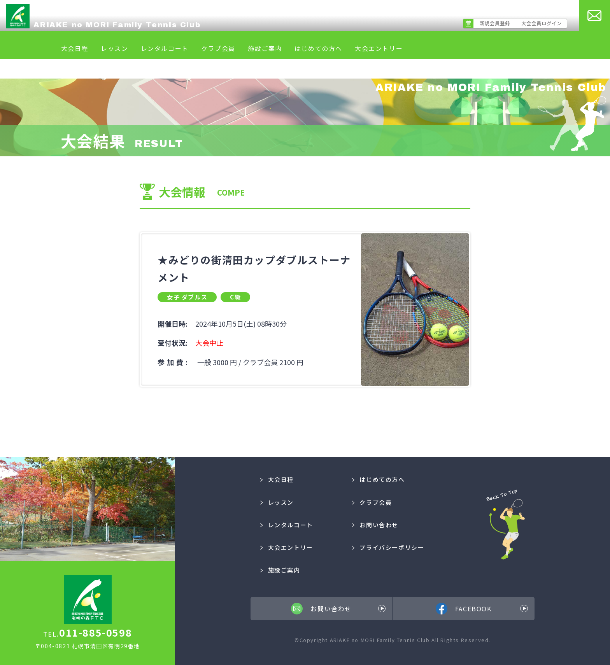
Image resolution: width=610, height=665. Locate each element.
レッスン (114, 48)
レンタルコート (165, 48)
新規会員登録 (495, 23)
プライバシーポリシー (388, 547)
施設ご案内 (265, 48)
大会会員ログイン (541, 23)
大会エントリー (379, 48)
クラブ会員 (218, 48)
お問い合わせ (375, 525)
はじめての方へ (318, 48)
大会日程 (74, 48)
